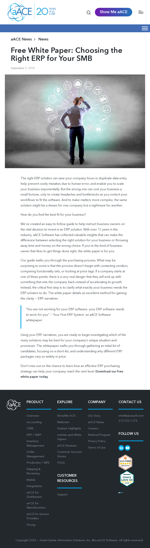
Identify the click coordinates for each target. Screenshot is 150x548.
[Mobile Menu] (145, 28)
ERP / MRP (34, 435)
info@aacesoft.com (131, 415)
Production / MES (38, 462)
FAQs (61, 462)
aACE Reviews (67, 445)
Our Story (94, 415)
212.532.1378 (128, 421)
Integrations (34, 486)
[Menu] (140, 12)
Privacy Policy (96, 441)
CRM (30, 428)
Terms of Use (96, 447)
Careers (93, 428)
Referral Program (99, 435)
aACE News (96, 422)
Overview (33, 415)
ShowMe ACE (66, 415)
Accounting (34, 422)
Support (62, 494)
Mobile (31, 480)
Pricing (31, 525)
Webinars (63, 422)
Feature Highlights (69, 428)
